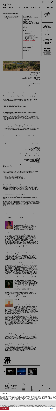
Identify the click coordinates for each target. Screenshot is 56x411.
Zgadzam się (4, 408)
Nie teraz (51, 408)
